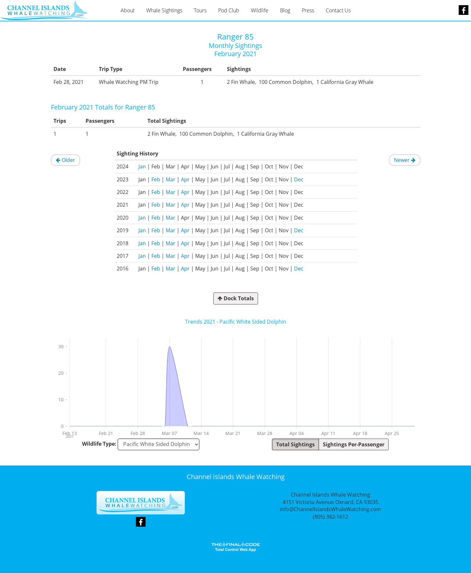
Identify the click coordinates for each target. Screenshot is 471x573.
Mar (170, 179)
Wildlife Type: (99, 443)
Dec (298, 179)
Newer (405, 160)
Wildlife (259, 10)
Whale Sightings (164, 10)
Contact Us (338, 10)
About (128, 10)
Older (65, 160)
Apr (185, 179)
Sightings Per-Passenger (353, 444)
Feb (155, 179)
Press (308, 10)
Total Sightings (295, 444)
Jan (142, 166)
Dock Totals (236, 298)
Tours (200, 10)
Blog (285, 10)
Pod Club (228, 10)
